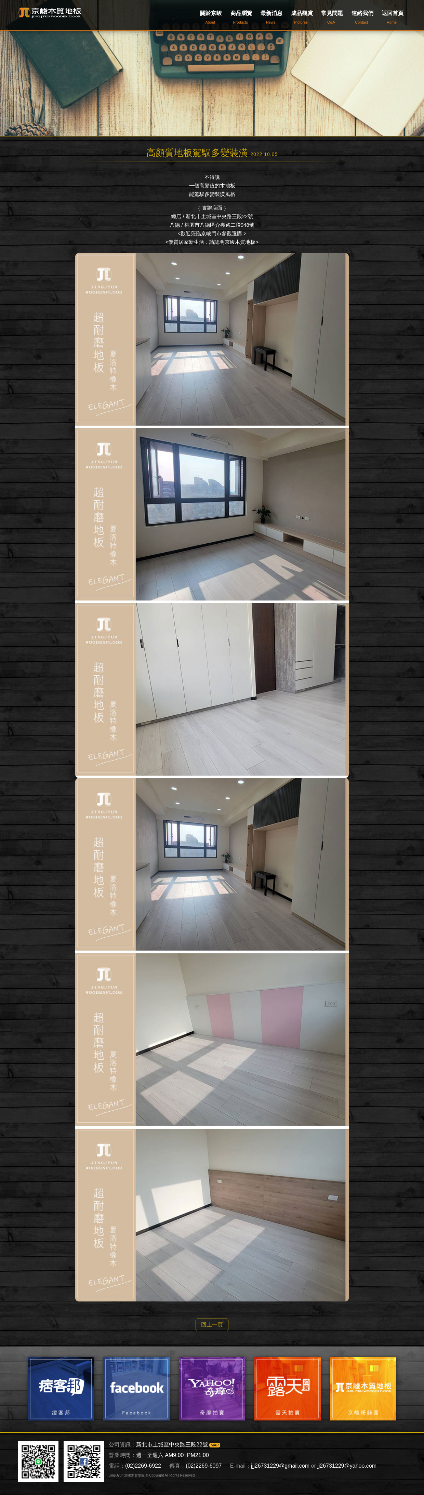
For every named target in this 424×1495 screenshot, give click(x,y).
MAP (215, 1445)
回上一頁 (212, 1324)
